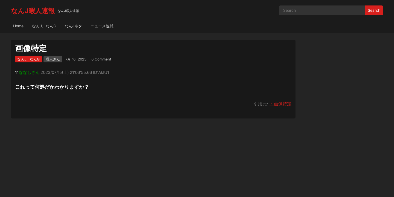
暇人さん (53, 59)
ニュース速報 (102, 26)
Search (374, 10)
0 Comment (101, 59)
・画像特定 (280, 103)
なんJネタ (73, 26)
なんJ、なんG (44, 26)
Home (18, 26)
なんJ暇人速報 (33, 11)
